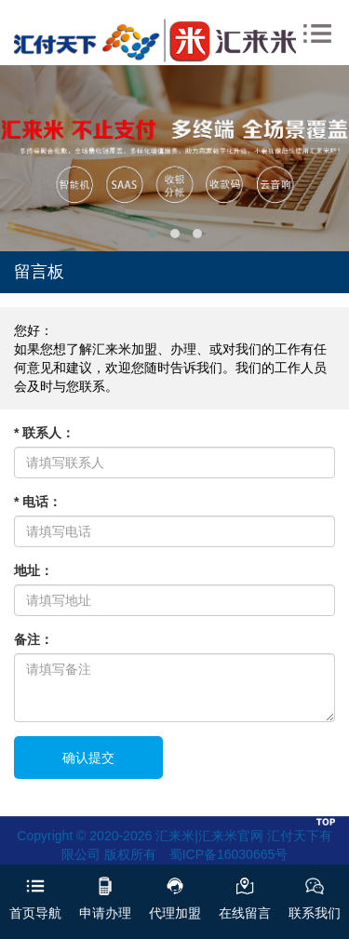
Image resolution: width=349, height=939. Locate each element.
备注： (33, 639)
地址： (33, 570)
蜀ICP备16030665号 (229, 854)
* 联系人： (44, 432)
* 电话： (37, 501)
